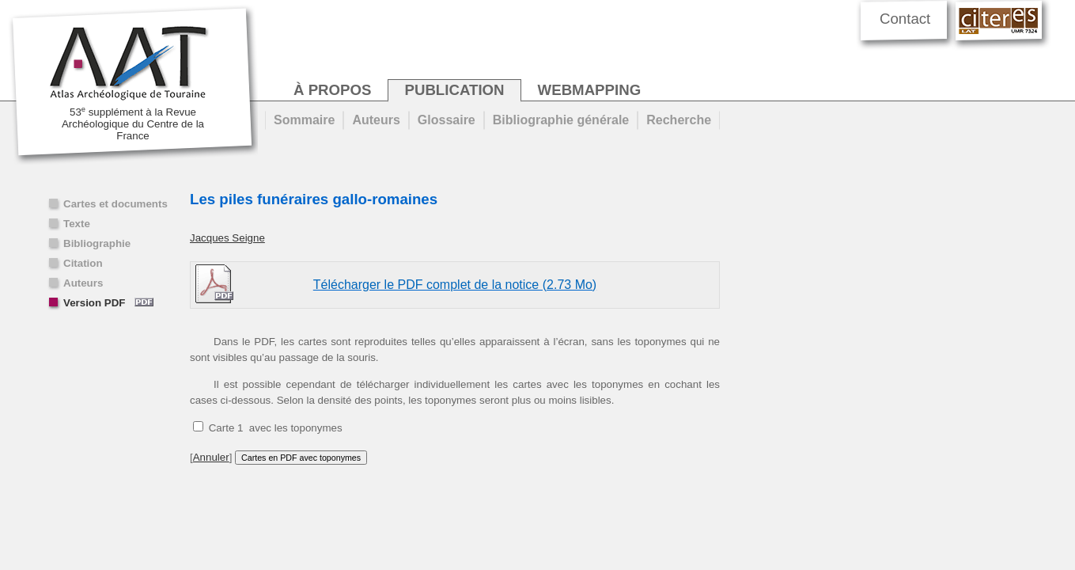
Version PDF (108, 303)
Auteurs (83, 283)
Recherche (678, 120)
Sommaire (304, 120)
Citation (83, 263)
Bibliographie (97, 243)
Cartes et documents (115, 204)
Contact (905, 18)
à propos (332, 90)
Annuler (211, 457)
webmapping (590, 90)
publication (454, 90)
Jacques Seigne (227, 238)
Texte (76, 224)
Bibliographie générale (561, 120)
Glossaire (446, 120)
